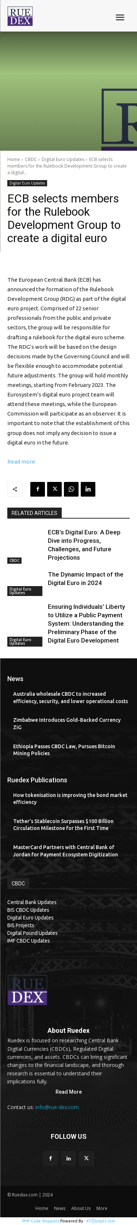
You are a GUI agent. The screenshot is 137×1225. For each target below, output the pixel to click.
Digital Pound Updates (32, 933)
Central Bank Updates (32, 902)
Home (13, 159)
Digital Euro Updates (63, 159)
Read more (21, 461)
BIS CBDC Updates (28, 910)
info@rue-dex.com (57, 1107)
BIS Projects (20, 925)
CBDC (31, 159)
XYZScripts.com (100, 1221)
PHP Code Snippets (40, 1221)
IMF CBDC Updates (28, 941)
